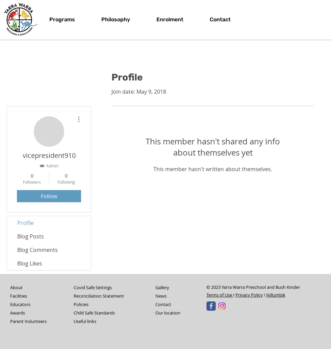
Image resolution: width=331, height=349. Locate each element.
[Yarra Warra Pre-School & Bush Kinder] (211, 306)
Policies (81, 304)
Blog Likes (29, 263)
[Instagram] (222, 306)
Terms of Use (219, 295)
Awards (17, 313)
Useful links (85, 321)
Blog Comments (37, 250)
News (161, 296)
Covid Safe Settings (93, 287)
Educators (20, 304)
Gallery (162, 287)
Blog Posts (30, 236)
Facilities (18, 296)
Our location (167, 313)
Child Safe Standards (94, 313)
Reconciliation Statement (99, 296)
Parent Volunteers (28, 321)
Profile (25, 223)
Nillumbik (275, 295)
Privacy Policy (249, 295)
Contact (163, 304)
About (16, 287)
